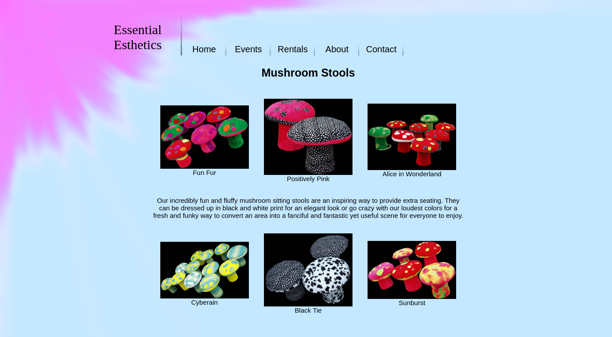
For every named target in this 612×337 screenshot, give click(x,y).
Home (204, 49)
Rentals (293, 49)
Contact (381, 49)
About (337, 49)
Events (248, 49)
